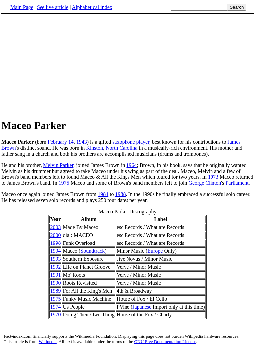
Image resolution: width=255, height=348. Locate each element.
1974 (55, 307)
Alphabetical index (92, 7)
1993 (55, 259)
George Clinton (204, 183)
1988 (120, 194)
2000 (55, 235)
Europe (155, 251)
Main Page (21, 7)
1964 (131, 165)
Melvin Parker (58, 165)
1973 (213, 177)
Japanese (141, 307)
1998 (55, 243)
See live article (52, 7)
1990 (55, 283)
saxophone (123, 142)
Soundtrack (92, 251)
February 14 (61, 142)
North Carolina (121, 148)
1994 (55, 251)
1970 (55, 314)
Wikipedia (48, 341)
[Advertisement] (127, 66)
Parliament (236, 183)
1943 (81, 142)
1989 (55, 291)
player (142, 142)
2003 (55, 227)
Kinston (94, 148)
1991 (55, 275)
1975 (64, 183)
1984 (103, 194)
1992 (55, 267)
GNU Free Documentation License (165, 341)
